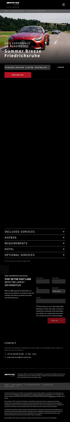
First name (40, 278)
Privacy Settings (9, 386)
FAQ (18, 386)
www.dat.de (52, 396)
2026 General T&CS (48, 385)
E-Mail (38, 298)
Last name (56, 278)
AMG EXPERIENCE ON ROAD (17, 11)
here (60, 316)
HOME (6, 11)
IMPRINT (6, 385)
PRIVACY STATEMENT (16, 385)
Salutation (55, 288)
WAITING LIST (18, 75)
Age (37, 288)
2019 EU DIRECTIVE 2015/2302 (32, 385)
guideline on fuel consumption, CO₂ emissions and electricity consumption (33, 395)
